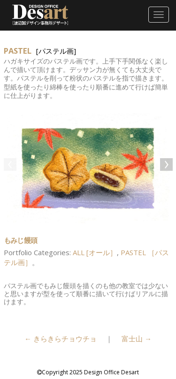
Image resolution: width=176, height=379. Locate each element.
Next (166, 165)
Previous (11, 165)
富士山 (137, 338)
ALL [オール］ (95, 252)
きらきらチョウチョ (60, 338)
